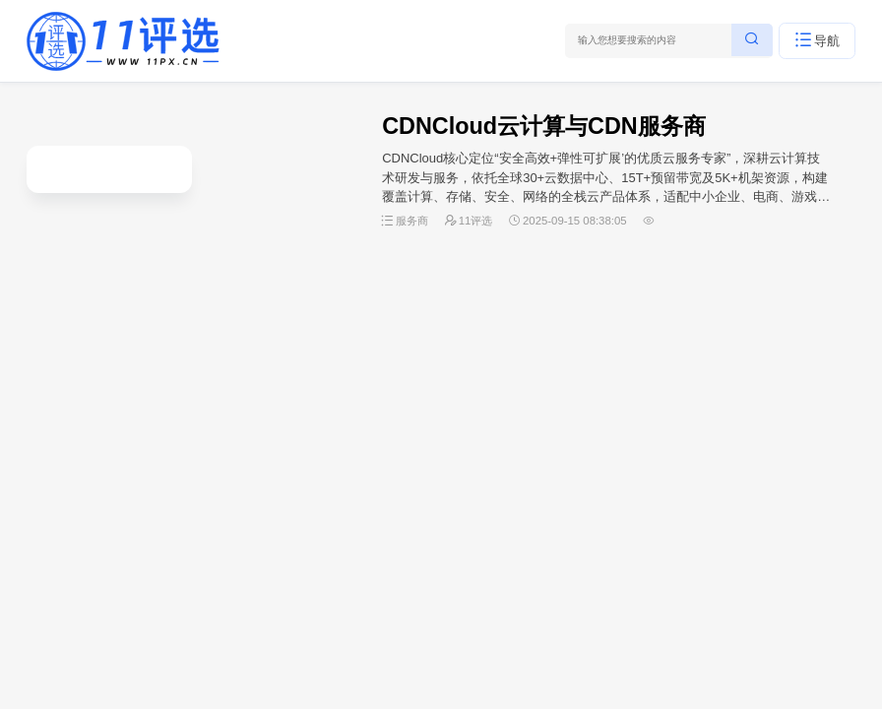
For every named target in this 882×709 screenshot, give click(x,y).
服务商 (412, 220)
